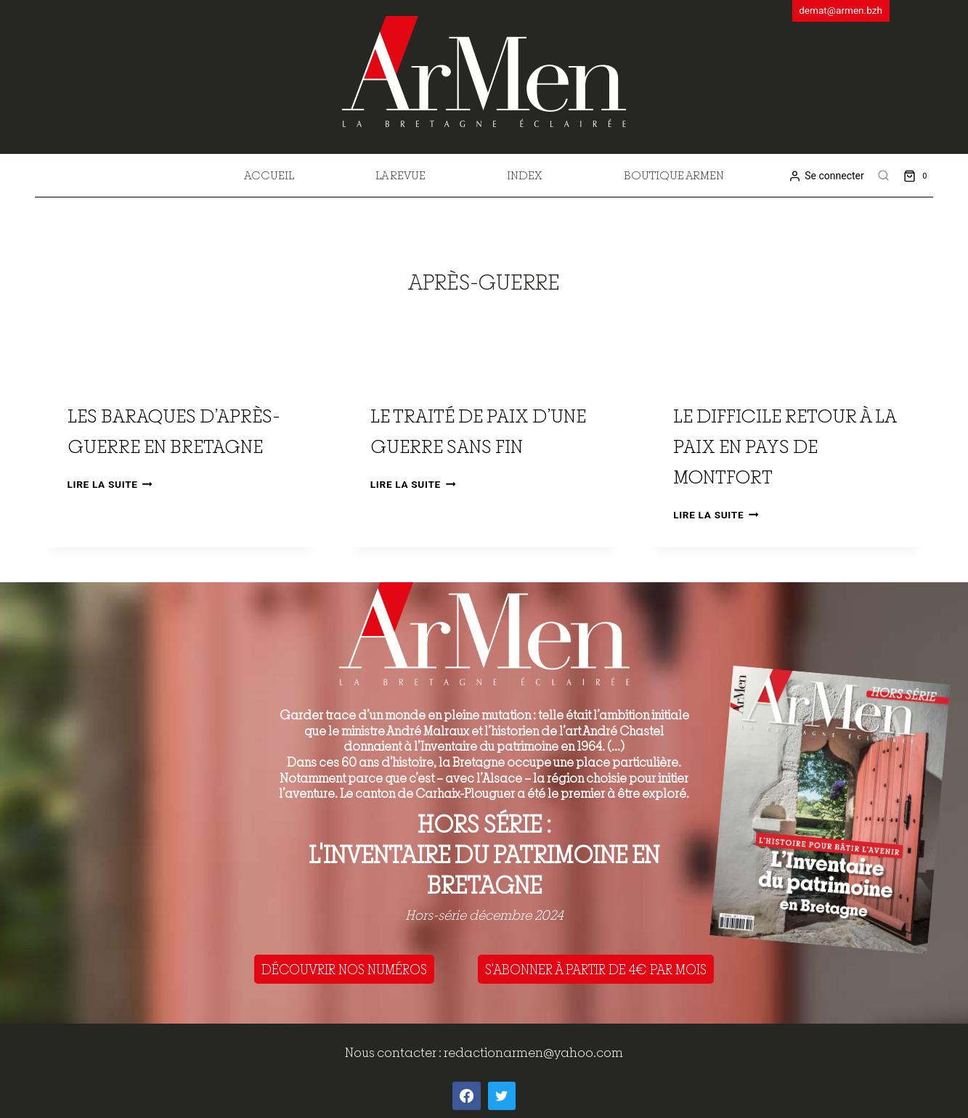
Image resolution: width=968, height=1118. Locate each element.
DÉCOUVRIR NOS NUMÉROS (344, 969)
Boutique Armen (674, 175)
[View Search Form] (883, 175)
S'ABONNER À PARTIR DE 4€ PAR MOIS (596, 969)
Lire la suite (110, 484)
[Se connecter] (826, 176)
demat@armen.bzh (840, 10)
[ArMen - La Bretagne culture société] (484, 71)
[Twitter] (502, 1095)
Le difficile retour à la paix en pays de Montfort (784, 446)
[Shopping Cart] (918, 175)
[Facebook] (466, 1095)
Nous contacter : (394, 1052)
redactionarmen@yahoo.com (533, 1052)
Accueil (269, 175)
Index (524, 175)
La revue (400, 175)
